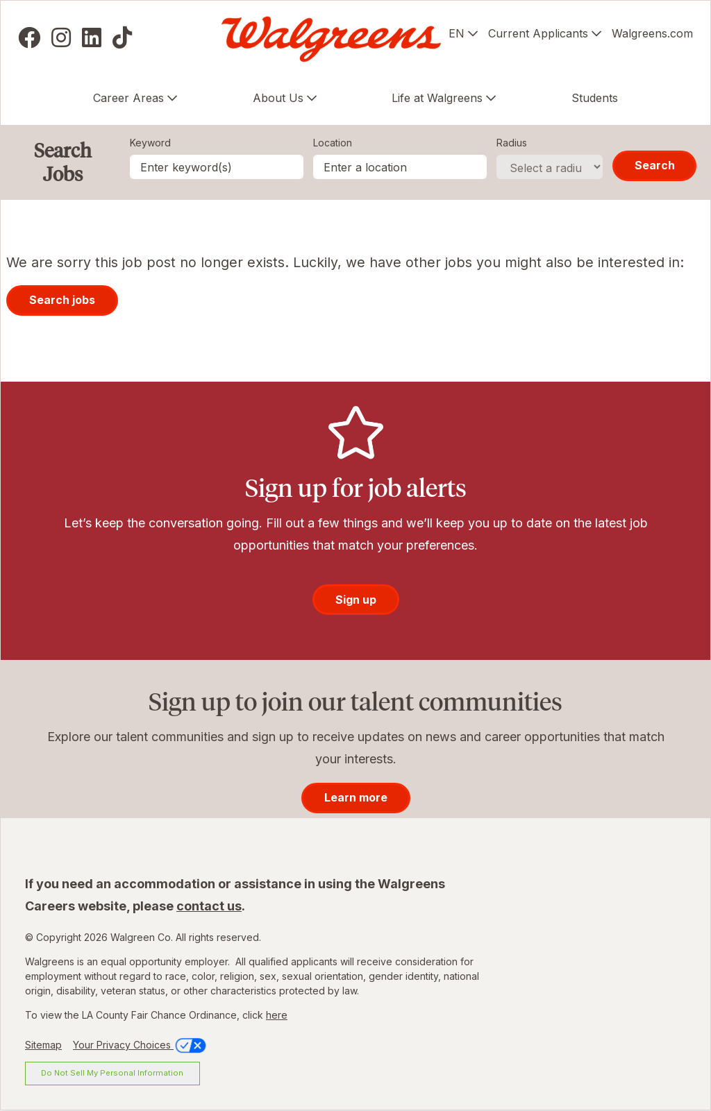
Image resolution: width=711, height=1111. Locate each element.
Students (594, 98)
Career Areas (128, 98)
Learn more (355, 797)
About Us (278, 98)
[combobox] (400, 167)
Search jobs (62, 300)
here (276, 1015)
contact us (209, 906)
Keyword (150, 143)
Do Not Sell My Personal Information (112, 1073)
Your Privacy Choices (140, 1045)
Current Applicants (538, 33)
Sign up (355, 600)
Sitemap (43, 1045)
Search (655, 165)
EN (457, 33)
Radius (511, 143)
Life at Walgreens (437, 98)
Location (332, 143)
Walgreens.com (652, 33)
